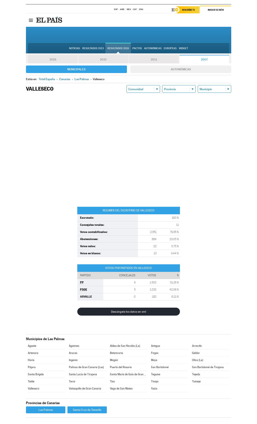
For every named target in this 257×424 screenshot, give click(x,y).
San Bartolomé (160, 367)
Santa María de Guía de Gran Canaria (128, 374)
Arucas (73, 353)
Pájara (32, 367)
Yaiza (154, 388)
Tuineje (196, 381)
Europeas (170, 48)
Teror (72, 381)
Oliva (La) (197, 360)
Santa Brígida (36, 374)
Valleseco (33, 388)
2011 (154, 59)
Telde (31, 381)
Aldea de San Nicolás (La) (125, 345)
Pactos (137, 48)
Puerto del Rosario (121, 367)
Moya (154, 360)
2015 (103, 59)
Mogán (114, 360)
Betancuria (116, 353)
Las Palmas (46, 409)
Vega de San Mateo (121, 388)
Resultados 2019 (118, 48)
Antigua (155, 345)
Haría (31, 360)
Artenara (33, 353)
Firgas (154, 353)
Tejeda (196, 374)
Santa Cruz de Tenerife (87, 409)
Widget (183, 48)
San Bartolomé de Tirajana (208, 367)
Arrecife (197, 345)
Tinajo (154, 381)
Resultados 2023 (93, 48)
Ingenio (73, 360)
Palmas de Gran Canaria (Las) (86, 367)
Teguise (155, 374)
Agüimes (74, 345)
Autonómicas (181, 69)
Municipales (76, 69)
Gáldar (196, 353)
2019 (52, 59)
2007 (204, 59)
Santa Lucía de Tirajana (83, 374)
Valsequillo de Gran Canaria (85, 388)
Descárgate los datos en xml (128, 311)
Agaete (32, 345)
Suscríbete (188, 9)
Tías (112, 381)
